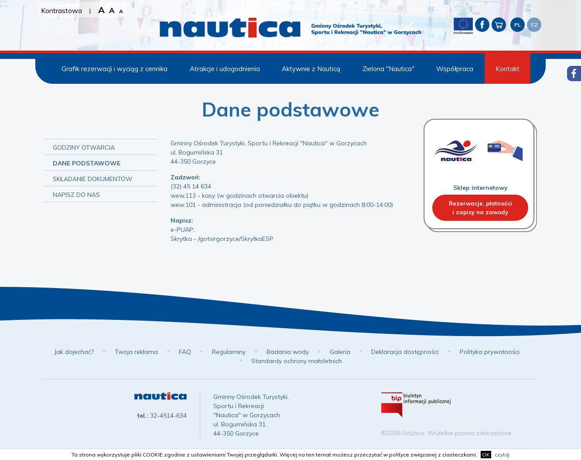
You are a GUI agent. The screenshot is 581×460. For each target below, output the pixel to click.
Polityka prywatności (489, 352)
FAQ (185, 352)
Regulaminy (229, 352)
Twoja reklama (136, 352)
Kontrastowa (61, 10)
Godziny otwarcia (84, 147)
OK (486, 454)
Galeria (340, 352)
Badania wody (288, 352)
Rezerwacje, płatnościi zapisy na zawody (480, 208)
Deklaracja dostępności (405, 352)
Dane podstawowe (86, 163)
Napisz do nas (76, 195)
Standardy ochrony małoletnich (296, 361)
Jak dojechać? (74, 352)
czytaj (502, 454)
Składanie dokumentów (93, 179)
